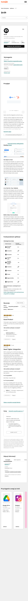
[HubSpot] (4, 2)
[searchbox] (14, 17)
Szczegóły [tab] (8, 460)
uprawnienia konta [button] (17, 64)
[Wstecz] (5, 112)
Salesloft (6, 42)
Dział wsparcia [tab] (17, 460)
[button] (22, 42)
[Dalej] (23, 112)
